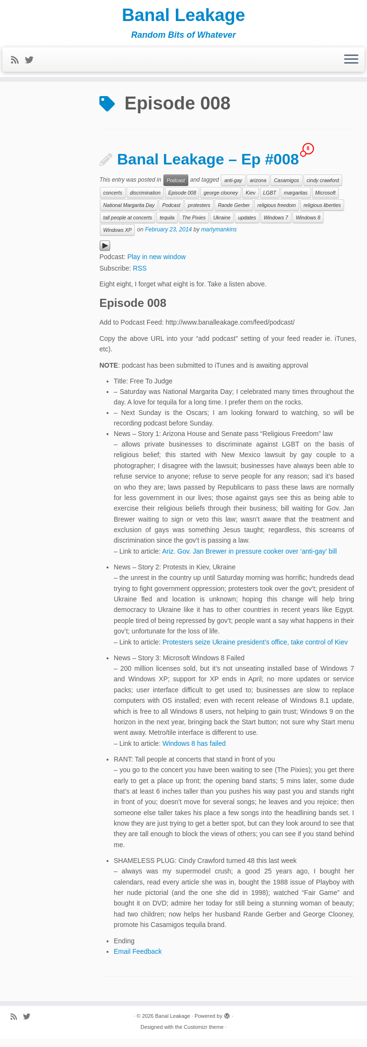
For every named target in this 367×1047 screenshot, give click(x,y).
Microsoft (325, 201)
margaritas (296, 201)
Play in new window (156, 265)
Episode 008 (182, 201)
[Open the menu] (351, 63)
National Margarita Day (128, 213)
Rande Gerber (234, 213)
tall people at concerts (127, 226)
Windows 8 (308, 226)
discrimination (145, 201)
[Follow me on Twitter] (32, 63)
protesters (199, 213)
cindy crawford (323, 188)
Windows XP (117, 238)
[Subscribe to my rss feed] (18, 63)
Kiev (250, 201)
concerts (112, 201)
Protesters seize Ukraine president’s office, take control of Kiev (255, 650)
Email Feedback (138, 959)
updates (247, 226)
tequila (167, 226)
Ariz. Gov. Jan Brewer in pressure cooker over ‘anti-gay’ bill (249, 559)
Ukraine (221, 226)
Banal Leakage (183, 16)
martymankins (219, 237)
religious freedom (277, 213)
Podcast (176, 188)
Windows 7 (276, 226)
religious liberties (322, 213)
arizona (258, 188)
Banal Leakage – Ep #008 (208, 167)
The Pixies (193, 226)
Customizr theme (204, 1035)
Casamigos (286, 188)
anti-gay (233, 188)
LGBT (269, 201)
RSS (140, 276)
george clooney (221, 201)
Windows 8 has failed (194, 751)
